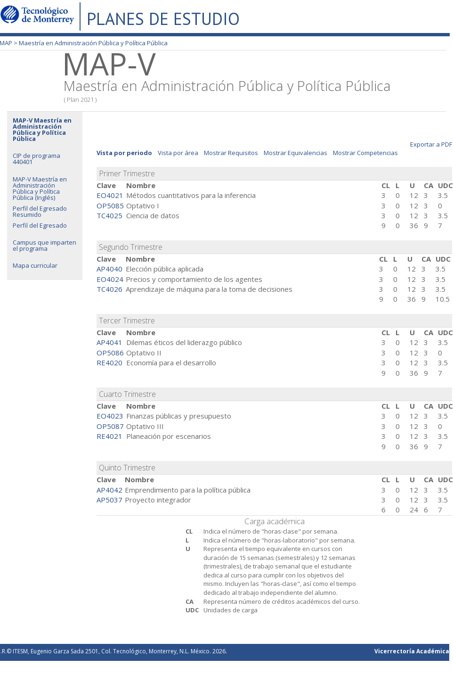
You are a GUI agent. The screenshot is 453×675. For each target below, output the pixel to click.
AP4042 (109, 489)
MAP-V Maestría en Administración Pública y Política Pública (42, 129)
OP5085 (110, 205)
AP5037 (109, 499)
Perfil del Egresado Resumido (40, 211)
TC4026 (109, 289)
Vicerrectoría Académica (411, 651)
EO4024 (110, 279)
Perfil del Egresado (40, 225)
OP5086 (110, 352)
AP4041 (109, 342)
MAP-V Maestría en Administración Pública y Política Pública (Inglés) (40, 188)
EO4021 (110, 195)
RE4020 (109, 362)
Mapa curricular (35, 265)
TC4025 (109, 215)
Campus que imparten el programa (44, 245)
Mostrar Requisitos (231, 152)
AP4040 (109, 268)
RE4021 (109, 436)
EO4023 (110, 415)
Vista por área (178, 152)
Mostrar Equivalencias (295, 152)
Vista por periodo (124, 152)
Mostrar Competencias (365, 152)
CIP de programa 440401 (36, 158)
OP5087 (110, 426)
